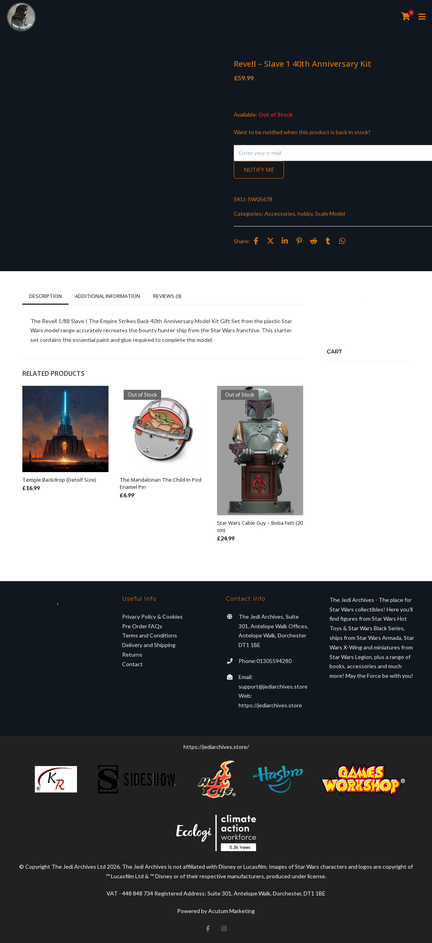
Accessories (279, 213)
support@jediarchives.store (273, 686)
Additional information (107, 296)
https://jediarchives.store (270, 705)
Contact (132, 664)
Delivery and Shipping (149, 644)
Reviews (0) (167, 296)
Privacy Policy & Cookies (152, 616)
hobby (305, 213)
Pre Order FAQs (142, 626)
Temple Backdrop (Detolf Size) (59, 479)
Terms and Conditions (149, 635)
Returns (132, 654)
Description (45, 296)
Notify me (259, 169)
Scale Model (330, 213)
